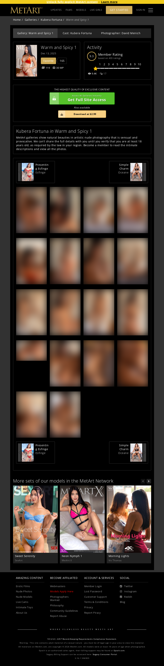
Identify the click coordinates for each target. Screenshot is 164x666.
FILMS (69, 10)
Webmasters (57, 586)
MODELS (81, 10)
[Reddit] (126, 597)
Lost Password (93, 591)
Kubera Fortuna (51, 19)
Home (17, 19)
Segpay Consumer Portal (105, 654)
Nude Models (24, 596)
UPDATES (56, 10)
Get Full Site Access (81, 98)
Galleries (31, 19)
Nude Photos (24, 591)
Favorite (48, 61)
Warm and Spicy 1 (59, 47)
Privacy (88, 607)
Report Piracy (92, 612)
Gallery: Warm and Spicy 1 (35, 33)
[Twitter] (126, 586)
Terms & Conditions (96, 602)
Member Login (93, 586)
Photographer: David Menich (120, 33)
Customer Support (95, 596)
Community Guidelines (64, 610)
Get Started (119, 10)
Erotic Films (23, 586)
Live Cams (22, 602)
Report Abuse (58, 616)
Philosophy (57, 605)
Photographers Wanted (59, 598)
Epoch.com (119, 650)
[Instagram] (128, 591)
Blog (122, 602)
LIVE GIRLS (96, 10)
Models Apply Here (61, 591)
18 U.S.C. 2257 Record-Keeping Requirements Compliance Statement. (82, 639)
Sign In (140, 10)
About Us (21, 612)
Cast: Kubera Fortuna (77, 33)
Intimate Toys (24, 607)
